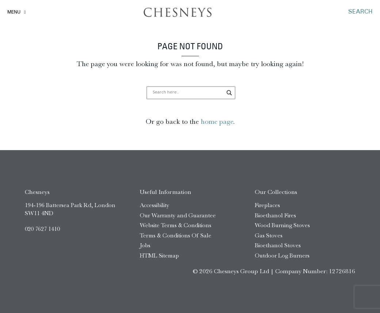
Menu (13, 12)
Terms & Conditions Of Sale (175, 235)
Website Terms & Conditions (175, 225)
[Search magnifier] (229, 93)
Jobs (145, 245)
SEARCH (360, 12)
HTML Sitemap (159, 255)
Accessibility (154, 205)
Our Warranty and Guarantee (178, 215)
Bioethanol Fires (275, 215)
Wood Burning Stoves (282, 225)
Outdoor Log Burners (282, 255)
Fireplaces (267, 205)
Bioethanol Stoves (278, 245)
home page (217, 121)
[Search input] (188, 93)
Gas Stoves (269, 235)
